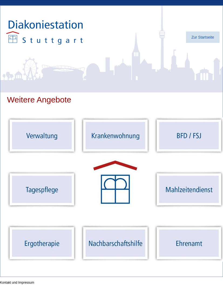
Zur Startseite (202, 37)
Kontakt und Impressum (17, 282)
